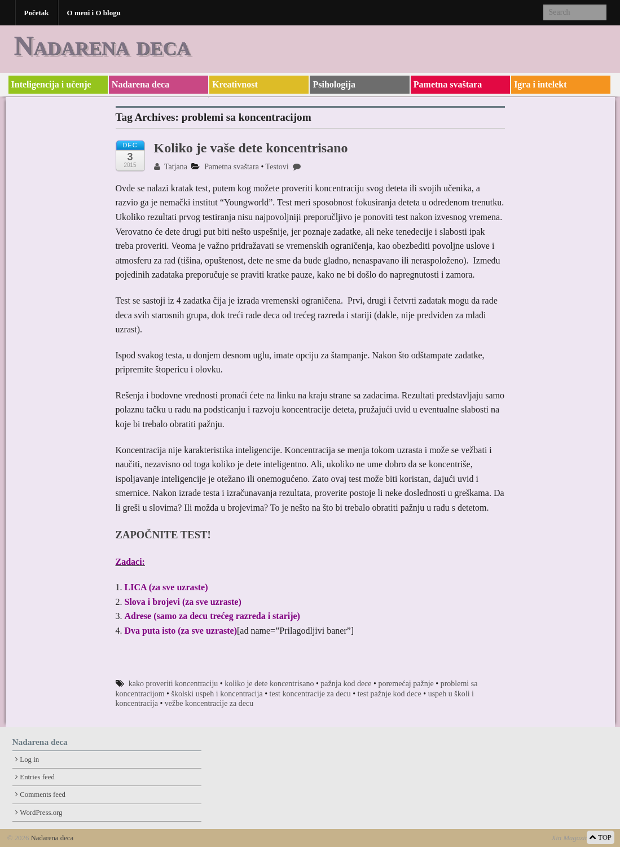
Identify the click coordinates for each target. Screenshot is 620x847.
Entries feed (37, 777)
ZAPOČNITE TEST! (163, 535)
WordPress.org (41, 813)
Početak (36, 12)
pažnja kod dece (345, 683)
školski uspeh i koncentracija (216, 694)
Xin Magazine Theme (582, 838)
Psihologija (334, 84)
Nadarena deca (102, 45)
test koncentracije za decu (310, 694)
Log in (29, 759)
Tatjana (170, 167)
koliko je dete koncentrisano (269, 683)
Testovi (277, 167)
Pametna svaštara (448, 84)
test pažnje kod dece (389, 694)
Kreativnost (235, 84)
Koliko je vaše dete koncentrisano (251, 148)
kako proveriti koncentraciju (173, 683)
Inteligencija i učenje (51, 84)
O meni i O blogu (94, 12)
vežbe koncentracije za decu (209, 703)
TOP (601, 837)
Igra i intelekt (540, 84)
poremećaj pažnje (405, 683)
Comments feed (42, 794)
